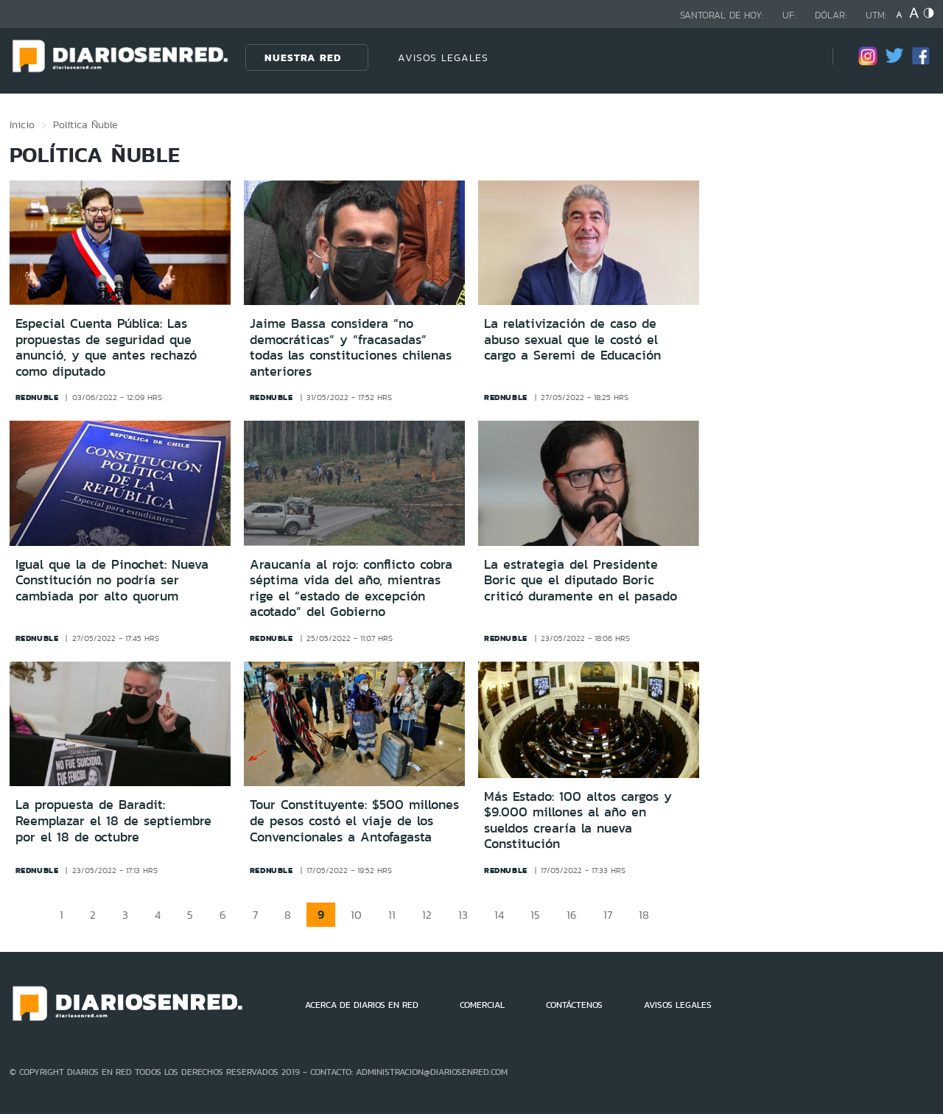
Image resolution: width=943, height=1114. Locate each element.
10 (356, 914)
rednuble (37, 397)
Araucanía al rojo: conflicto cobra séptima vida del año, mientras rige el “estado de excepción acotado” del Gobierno (351, 588)
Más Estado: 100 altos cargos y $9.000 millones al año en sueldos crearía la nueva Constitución (578, 820)
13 (463, 914)
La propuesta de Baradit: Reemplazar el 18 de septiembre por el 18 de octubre (113, 820)
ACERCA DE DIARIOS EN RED (361, 1005)
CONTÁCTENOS (574, 1005)
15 (535, 914)
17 (607, 914)
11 (392, 914)
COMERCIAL (482, 1005)
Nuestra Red (302, 57)
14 (499, 914)
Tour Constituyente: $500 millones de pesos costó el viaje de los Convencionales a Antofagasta (354, 820)
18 (644, 914)
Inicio (22, 124)
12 (427, 914)
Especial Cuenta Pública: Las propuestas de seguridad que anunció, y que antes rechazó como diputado (106, 347)
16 (572, 914)
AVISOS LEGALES (443, 57)
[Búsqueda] (799, 57)
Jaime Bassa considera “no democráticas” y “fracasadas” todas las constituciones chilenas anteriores (351, 347)
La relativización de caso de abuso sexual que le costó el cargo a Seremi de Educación (572, 339)
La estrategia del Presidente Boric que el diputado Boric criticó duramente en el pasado (580, 580)
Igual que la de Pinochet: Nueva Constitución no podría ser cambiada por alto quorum (111, 580)
